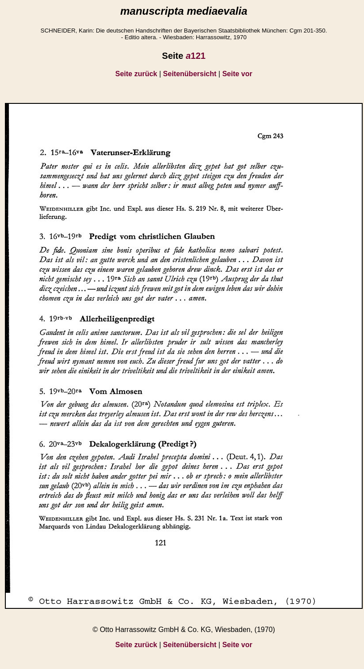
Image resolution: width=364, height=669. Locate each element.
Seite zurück (136, 74)
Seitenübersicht (189, 74)
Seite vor (237, 74)
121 (196, 56)
